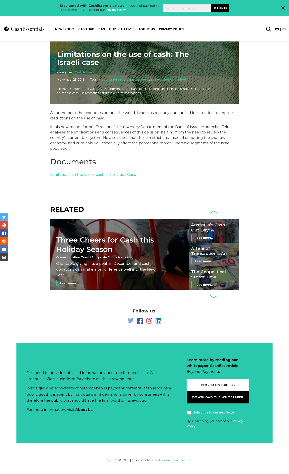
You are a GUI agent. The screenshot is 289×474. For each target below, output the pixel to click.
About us (146, 29)
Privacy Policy (116, 10)
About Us (84, 409)
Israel (113, 79)
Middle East (127, 79)
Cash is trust (84, 72)
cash (100, 118)
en (284, 29)
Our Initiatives (121, 29)
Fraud (103, 79)
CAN (101, 29)
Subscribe (220, 8)
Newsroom (64, 29)
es (277, 29)
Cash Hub (86, 29)
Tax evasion (160, 79)
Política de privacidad (170, 460)
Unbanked (178, 79)
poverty (143, 79)
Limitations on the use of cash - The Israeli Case (93, 174)
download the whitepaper (217, 397)
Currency (131, 127)
